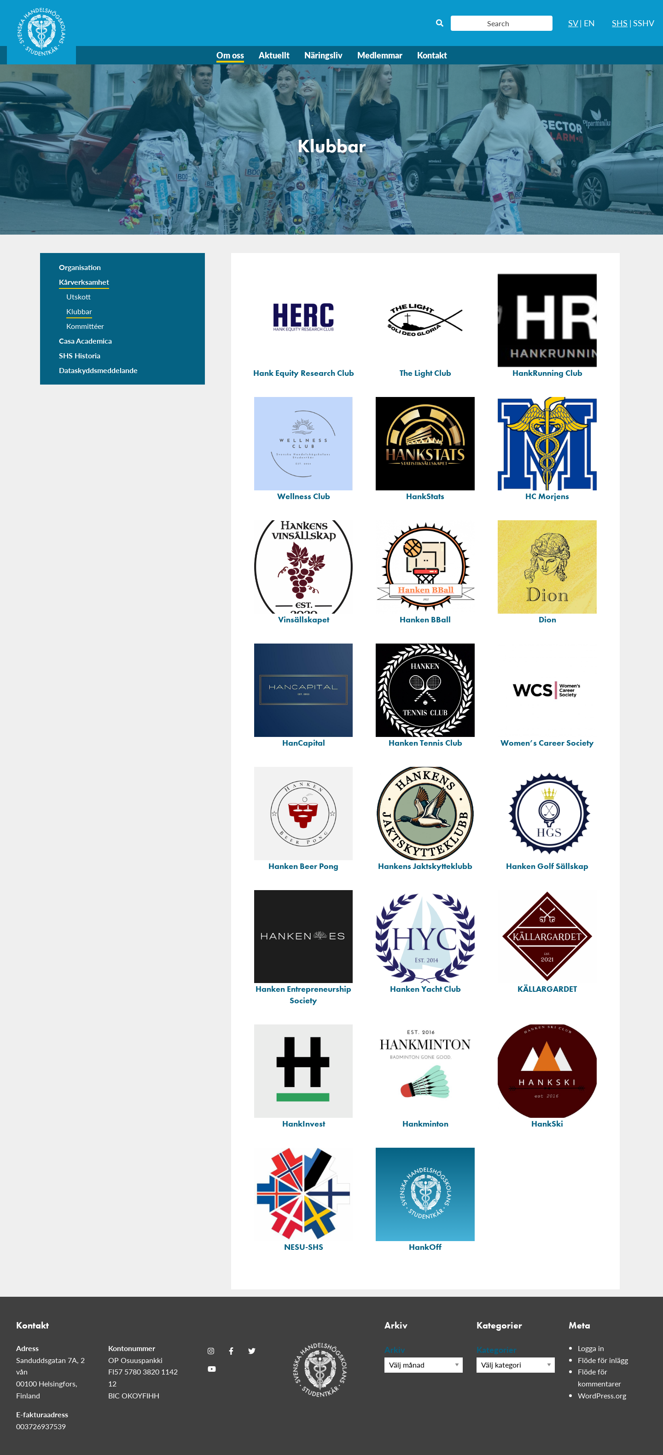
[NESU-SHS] (304, 1198)
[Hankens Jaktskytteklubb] (425, 817)
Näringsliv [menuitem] (323, 55)
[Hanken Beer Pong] (304, 817)
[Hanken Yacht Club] (425, 940)
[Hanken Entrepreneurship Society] (304, 946)
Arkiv (394, 1349)
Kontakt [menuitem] (432, 55)
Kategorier (497, 1349)
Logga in (591, 1348)
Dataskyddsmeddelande (98, 370)
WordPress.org (602, 1395)
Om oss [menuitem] (230, 55)
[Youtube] (211, 1369)
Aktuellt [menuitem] (274, 55)
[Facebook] (231, 1351)
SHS (620, 23)
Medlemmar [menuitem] (379, 55)
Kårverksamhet (84, 281)
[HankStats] (425, 447)
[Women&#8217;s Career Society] (547, 693)
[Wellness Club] (304, 447)
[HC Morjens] (547, 447)
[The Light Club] (425, 324)
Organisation (80, 267)
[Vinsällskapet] (304, 570)
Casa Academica (85, 340)
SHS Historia (79, 355)
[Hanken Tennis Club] (425, 693)
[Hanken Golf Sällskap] (547, 817)
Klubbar (79, 311)
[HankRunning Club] (547, 324)
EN (589, 23)
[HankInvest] (304, 1074)
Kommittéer (85, 326)
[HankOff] (425, 1198)
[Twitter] (252, 1351)
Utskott (78, 296)
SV (573, 23)
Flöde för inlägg (603, 1360)
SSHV (643, 23)
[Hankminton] (425, 1074)
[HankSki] (547, 1074)
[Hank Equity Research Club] (304, 324)
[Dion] (547, 570)
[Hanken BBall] (425, 570)
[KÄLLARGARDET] (547, 940)
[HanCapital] (304, 693)
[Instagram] (210, 1351)
